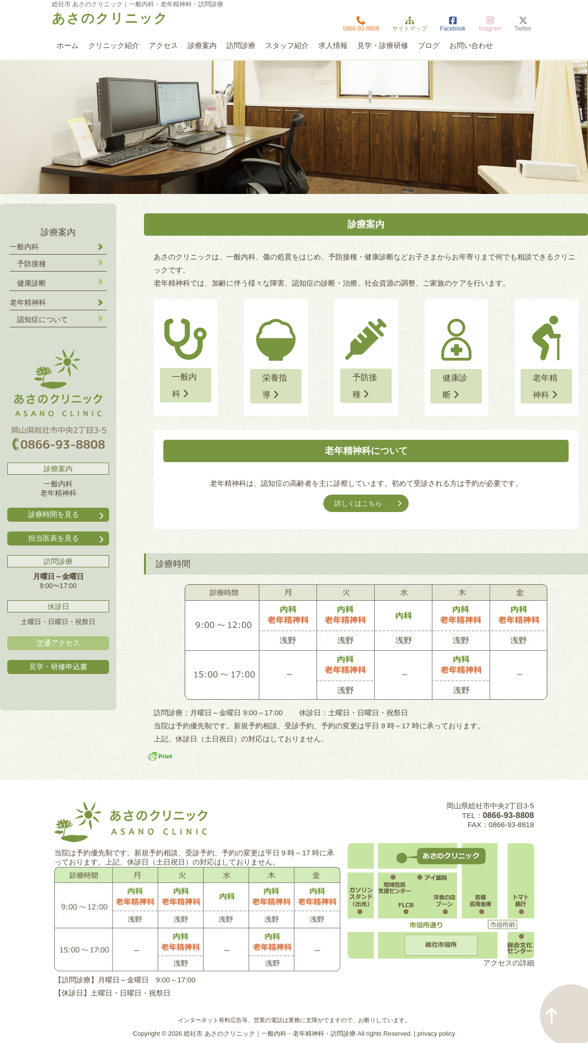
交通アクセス (58, 643)
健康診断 (455, 386)
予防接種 (364, 386)
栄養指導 (274, 386)
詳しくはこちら (368, 503)
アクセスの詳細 (508, 963)
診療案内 (58, 232)
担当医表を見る (67, 538)
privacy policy (436, 1033)
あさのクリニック (110, 18)
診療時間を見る (67, 514)
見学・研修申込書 (58, 666)
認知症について (42, 319)
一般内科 (184, 385)
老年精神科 (546, 386)
